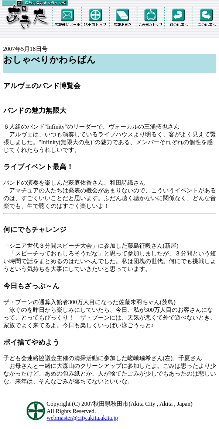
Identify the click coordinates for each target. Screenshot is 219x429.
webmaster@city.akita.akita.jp (82, 418)
